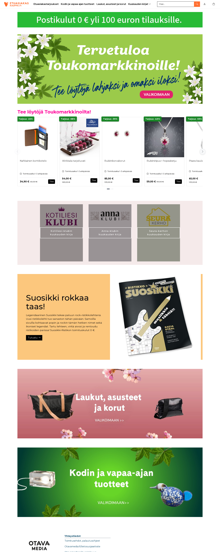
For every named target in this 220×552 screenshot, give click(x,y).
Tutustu (34, 337)
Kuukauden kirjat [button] (140, 4)
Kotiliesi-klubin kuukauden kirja (61, 233)
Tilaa (51, 181)
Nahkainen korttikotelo (33, 161)
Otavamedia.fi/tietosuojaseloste (82, 546)
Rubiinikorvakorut (114, 161)
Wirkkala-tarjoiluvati (73, 161)
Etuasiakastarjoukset (46, 4)
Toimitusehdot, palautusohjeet (82, 540)
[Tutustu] (155, 317)
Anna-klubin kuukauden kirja (110, 233)
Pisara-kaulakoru (198, 161)
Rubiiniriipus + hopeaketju (162, 161)
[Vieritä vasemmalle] (17, 152)
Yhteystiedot (73, 536)
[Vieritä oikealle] (202, 152)
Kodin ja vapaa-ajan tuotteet (77, 4)
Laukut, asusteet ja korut (111, 4)
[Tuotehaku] (178, 4)
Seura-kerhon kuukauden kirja (158, 233)
